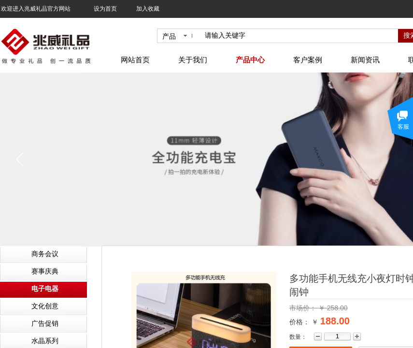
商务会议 (44, 254)
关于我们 (192, 60)
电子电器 (44, 288)
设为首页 (105, 8)
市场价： (303, 308)
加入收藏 (147, 8)
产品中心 (250, 60)
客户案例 (307, 60)
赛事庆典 (44, 271)
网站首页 (135, 60)
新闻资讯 (365, 60)
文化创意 (44, 306)
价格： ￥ (303, 322)
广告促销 (44, 323)
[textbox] (299, 35)
